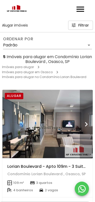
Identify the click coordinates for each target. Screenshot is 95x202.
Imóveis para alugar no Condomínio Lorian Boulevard (44, 77)
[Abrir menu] (80, 9)
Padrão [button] (10, 45)
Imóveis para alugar (18, 67)
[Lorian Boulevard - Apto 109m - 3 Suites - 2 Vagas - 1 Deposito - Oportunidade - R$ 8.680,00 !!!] (47, 124)
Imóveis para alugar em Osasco (27, 72)
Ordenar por (18, 39)
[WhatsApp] (82, 189)
